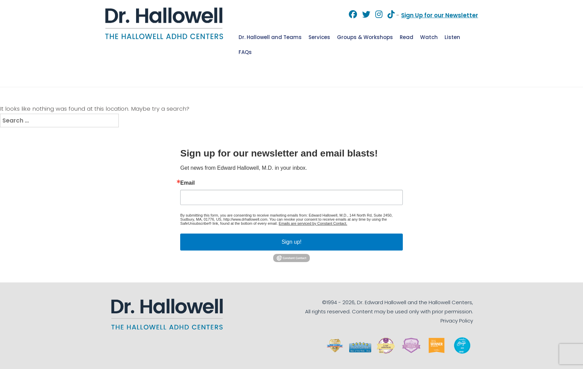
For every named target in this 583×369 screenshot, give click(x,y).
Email (187, 183)
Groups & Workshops (365, 37)
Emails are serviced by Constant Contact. (313, 223)
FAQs (245, 52)
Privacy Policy (456, 320)
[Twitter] (363, 15)
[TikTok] (388, 15)
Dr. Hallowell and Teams (270, 37)
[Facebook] (350, 15)
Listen (452, 37)
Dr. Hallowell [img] (164, 23)
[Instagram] (376, 15)
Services (319, 37)
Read (406, 37)
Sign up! (292, 242)
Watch (429, 37)
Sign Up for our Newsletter (439, 15)
